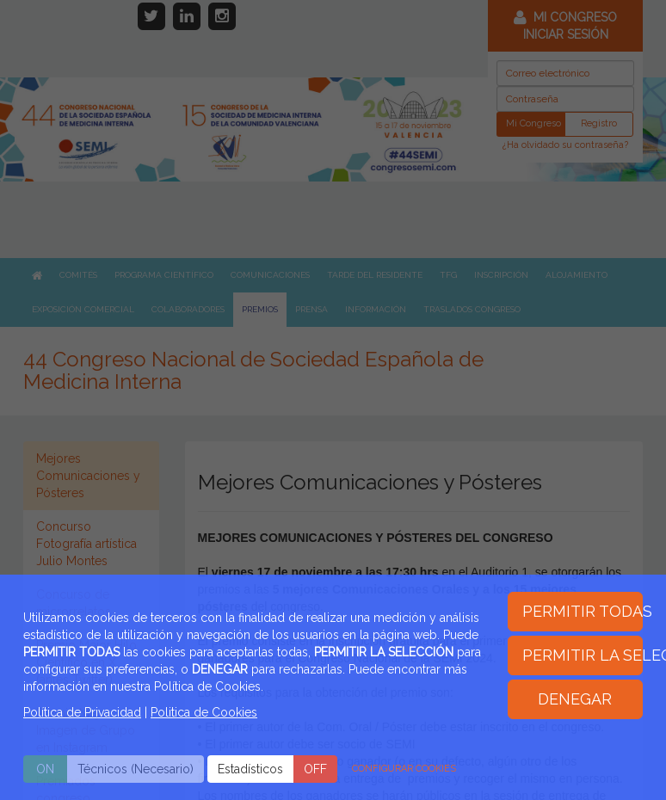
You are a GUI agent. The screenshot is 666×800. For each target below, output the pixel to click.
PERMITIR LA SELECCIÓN (583, 655)
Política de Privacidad (82, 712)
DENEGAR (575, 699)
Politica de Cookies (204, 712)
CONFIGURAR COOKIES (404, 768)
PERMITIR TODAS (583, 611)
